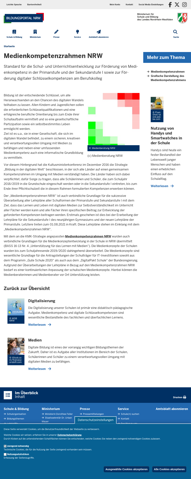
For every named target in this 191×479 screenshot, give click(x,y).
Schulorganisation (16, 414)
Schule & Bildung (16, 409)
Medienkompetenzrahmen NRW (88, 236)
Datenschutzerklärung (69, 435)
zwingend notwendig (18, 446)
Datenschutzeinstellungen (95, 420)
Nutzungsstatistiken (18, 454)
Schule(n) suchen (129, 414)
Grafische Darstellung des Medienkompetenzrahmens (168, 78)
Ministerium (51, 409)
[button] (151, 4)
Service (123, 409)
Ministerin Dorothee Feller (58, 414)
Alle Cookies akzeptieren (169, 469)
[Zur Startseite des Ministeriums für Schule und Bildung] (24, 18)
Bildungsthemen (15, 418)
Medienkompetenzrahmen (168, 71)
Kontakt (124, 418)
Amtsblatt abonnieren (172, 409)
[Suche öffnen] (176, 34)
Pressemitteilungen (93, 414)
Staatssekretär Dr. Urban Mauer (57, 419)
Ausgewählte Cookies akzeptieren (126, 469)
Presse (85, 409)
